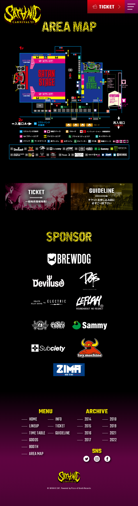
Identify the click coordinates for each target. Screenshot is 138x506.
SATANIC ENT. (55, 488)
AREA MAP (36, 454)
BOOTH (33, 447)
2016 (88, 433)
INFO (58, 419)
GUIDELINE (62, 433)
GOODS (33, 440)
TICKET (60, 426)
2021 (113, 433)
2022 (113, 440)
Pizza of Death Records (81, 488)
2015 (88, 426)
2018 (113, 419)
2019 (113, 426)
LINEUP (34, 426)
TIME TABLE (37, 433)
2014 (88, 419)
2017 (88, 440)
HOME (33, 419)
